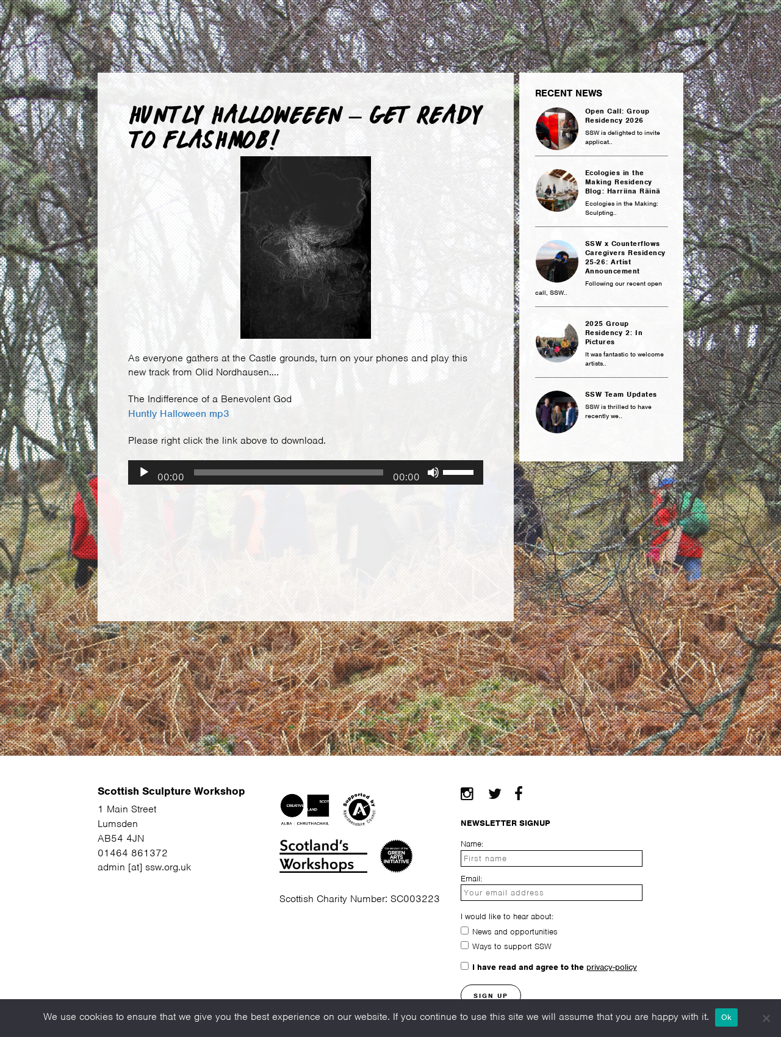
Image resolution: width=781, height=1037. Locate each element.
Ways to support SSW (512, 946)
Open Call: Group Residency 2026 (617, 116)
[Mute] (433, 472)
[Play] (144, 472)
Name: (472, 844)
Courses (283, 22)
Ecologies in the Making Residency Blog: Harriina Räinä (623, 182)
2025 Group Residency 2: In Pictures (614, 333)
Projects (578, 22)
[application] (305, 472)
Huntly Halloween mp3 (178, 413)
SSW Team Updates (621, 394)
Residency (206, 22)
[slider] (288, 472)
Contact (649, 22)
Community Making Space (403, 22)
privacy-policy (611, 967)
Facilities (126, 22)
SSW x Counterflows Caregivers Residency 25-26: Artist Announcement (625, 257)
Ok (726, 1017)
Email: (471, 878)
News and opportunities (515, 932)
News (515, 22)
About (59, 22)
